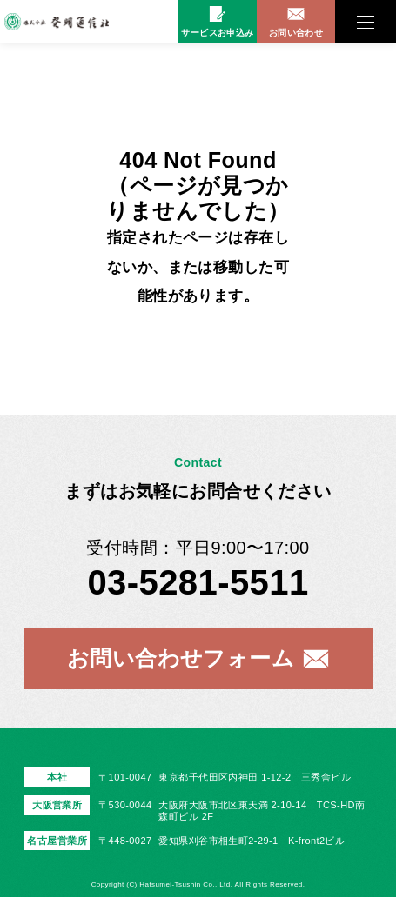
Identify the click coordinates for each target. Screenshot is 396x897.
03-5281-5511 (197, 582)
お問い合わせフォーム (180, 658)
